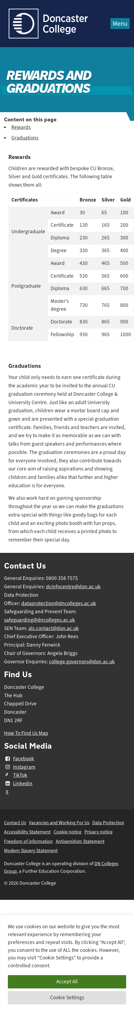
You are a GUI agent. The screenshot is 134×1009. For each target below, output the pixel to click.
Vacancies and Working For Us (59, 823)
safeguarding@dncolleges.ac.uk (39, 620)
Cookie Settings (67, 997)
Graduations (24, 138)
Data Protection (108, 823)
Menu (120, 24)
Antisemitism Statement (80, 841)
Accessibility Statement (27, 832)
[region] (67, 962)
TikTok (15, 775)
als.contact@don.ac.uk (53, 628)
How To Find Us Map (26, 733)
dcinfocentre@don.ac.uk (73, 586)
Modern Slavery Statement (31, 851)
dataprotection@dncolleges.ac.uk (58, 603)
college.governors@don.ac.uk (82, 661)
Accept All (67, 981)
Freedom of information (28, 841)
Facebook (19, 758)
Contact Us (15, 823)
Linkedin (18, 783)
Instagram (19, 767)
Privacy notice (98, 832)
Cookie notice (67, 832)
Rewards (21, 127)
